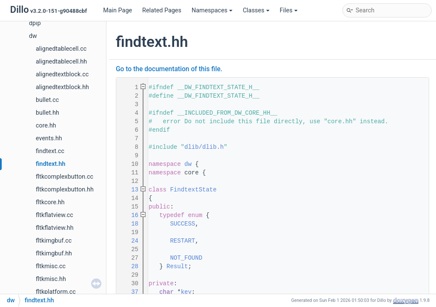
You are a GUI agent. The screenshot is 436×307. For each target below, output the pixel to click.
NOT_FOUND (186, 258)
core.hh (46, 125)
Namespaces (212, 10)
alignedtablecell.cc (61, 48)
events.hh (49, 138)
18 (129, 223)
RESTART (182, 240)
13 (129, 189)
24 (129, 240)
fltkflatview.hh (55, 228)
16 (129, 215)
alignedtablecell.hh (61, 61)
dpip (35, 23)
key (186, 292)
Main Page (117, 10)
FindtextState (193, 189)
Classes (256, 10)
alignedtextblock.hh (62, 87)
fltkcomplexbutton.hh (65, 189)
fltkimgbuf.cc (54, 240)
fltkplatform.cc (56, 291)
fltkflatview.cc (54, 215)
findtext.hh (51, 164)
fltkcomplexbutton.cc (64, 176)
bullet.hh (47, 112)
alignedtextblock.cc (62, 74)
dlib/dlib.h (204, 147)
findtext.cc (50, 151)
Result (177, 266)
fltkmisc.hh (51, 279)
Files (289, 10)
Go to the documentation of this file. (169, 69)
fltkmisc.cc (51, 266)
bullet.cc (47, 100)
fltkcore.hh (50, 202)
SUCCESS (182, 223)
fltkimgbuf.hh (54, 253)
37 (129, 292)
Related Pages (161, 10)
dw (33, 36)
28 (129, 266)
